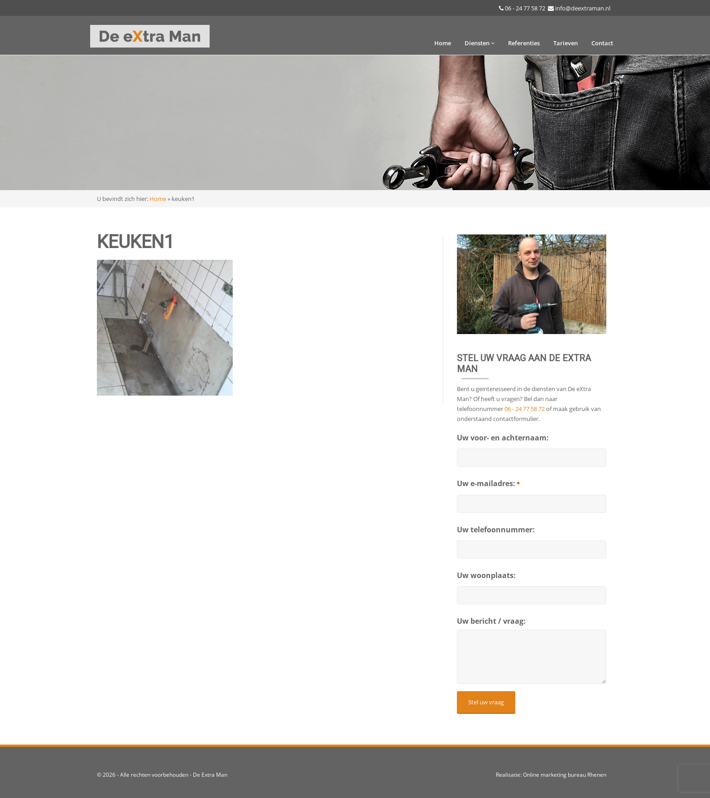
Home (442, 43)
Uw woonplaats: (486, 575)
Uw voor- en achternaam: (503, 438)
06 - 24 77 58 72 (525, 8)
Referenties (524, 43)
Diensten (479, 43)
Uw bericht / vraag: (491, 621)
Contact (602, 43)
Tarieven (565, 43)
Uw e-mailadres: (488, 483)
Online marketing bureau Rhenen (564, 775)
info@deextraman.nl (582, 8)
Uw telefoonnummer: (496, 530)
